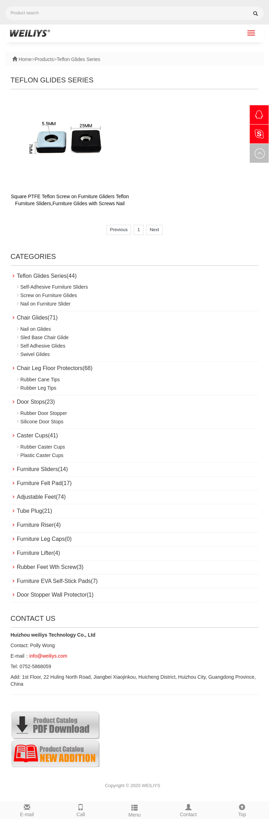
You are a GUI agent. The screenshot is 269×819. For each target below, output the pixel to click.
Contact (188, 809)
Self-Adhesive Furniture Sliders (54, 287)
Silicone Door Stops (41, 421)
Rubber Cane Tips (40, 379)
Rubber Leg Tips (38, 388)
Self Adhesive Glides (42, 346)
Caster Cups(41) (37, 435)
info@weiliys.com (48, 656)
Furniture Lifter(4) (38, 553)
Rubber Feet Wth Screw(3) (50, 567)
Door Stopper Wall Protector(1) (55, 595)
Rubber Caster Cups (42, 447)
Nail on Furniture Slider (45, 304)
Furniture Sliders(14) (42, 469)
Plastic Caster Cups (41, 455)
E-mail (27, 809)
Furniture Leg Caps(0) (44, 539)
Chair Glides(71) (37, 318)
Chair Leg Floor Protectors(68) (54, 368)
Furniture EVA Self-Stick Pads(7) (57, 581)
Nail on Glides (35, 329)
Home (24, 59)
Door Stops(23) (36, 402)
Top (242, 809)
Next (154, 229)
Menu (134, 810)
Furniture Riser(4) (39, 525)
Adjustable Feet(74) (41, 497)
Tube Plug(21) (34, 511)
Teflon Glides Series (79, 59)
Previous (119, 229)
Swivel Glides (35, 354)
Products (44, 59)
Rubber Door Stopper (43, 413)
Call (81, 809)
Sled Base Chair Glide (44, 337)
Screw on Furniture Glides (48, 295)
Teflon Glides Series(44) (47, 276)
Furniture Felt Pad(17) (44, 483)
